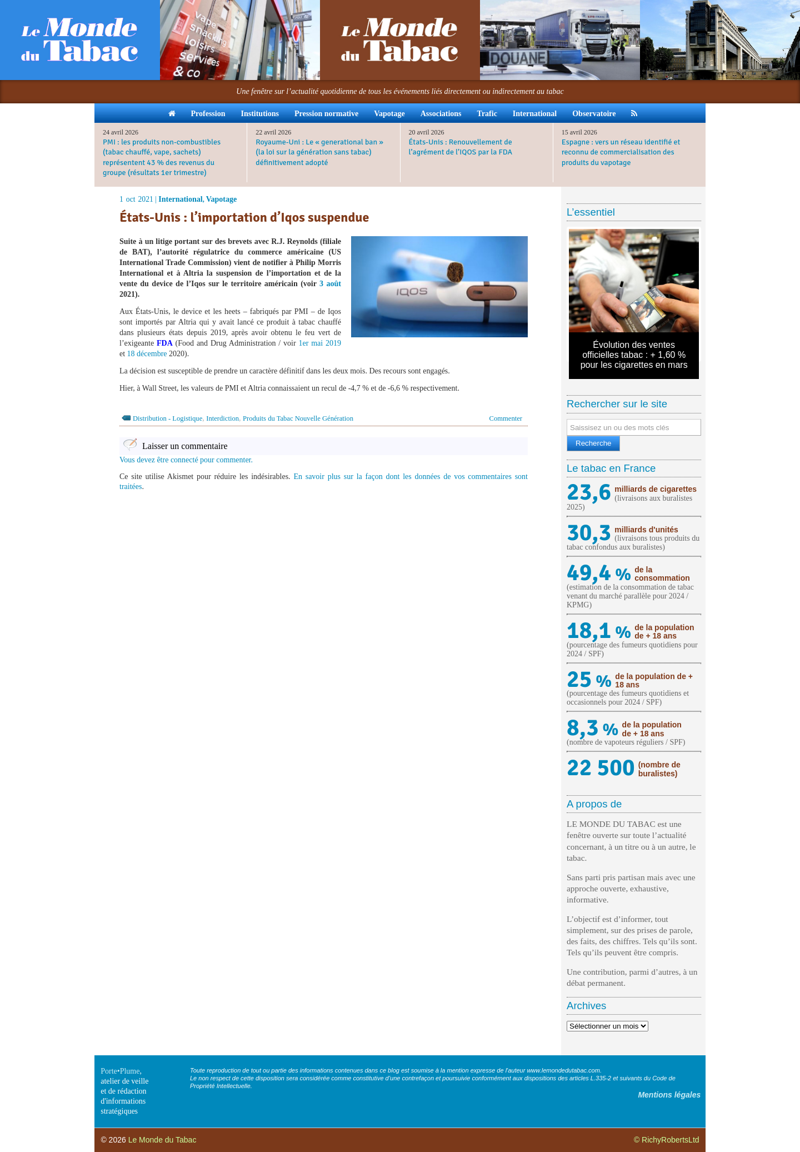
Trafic (487, 113)
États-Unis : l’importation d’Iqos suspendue (244, 217)
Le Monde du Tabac (162, 1139)
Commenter (505, 418)
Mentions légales (669, 1094)
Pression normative (326, 113)
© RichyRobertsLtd (666, 1139)
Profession (208, 113)
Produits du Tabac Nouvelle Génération (298, 418)
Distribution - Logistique (167, 418)
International (535, 113)
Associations (441, 113)
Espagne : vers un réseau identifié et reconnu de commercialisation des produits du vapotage (621, 152)
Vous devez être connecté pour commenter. (186, 460)
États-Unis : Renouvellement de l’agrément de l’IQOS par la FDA (461, 147)
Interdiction (222, 418)
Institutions (259, 113)
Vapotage (389, 113)
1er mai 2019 (319, 343)
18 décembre (147, 354)
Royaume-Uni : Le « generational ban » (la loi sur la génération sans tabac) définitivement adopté (319, 152)
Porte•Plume (120, 1071)
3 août (330, 284)
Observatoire (594, 113)
